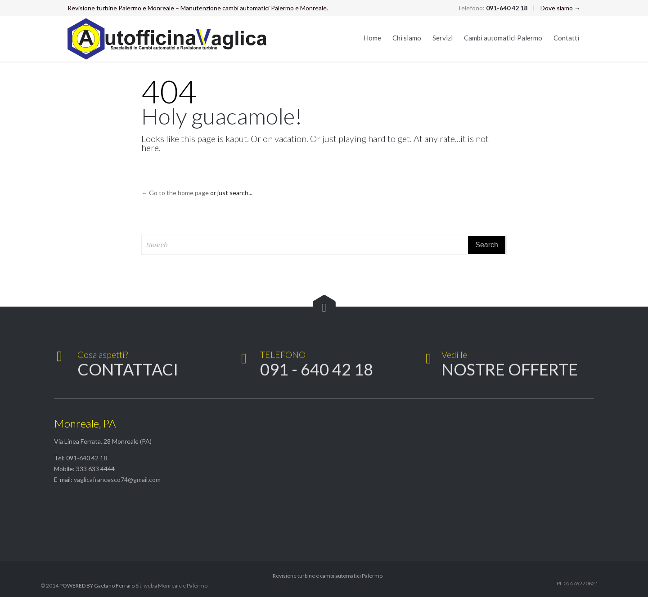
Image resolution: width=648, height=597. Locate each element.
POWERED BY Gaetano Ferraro (97, 585)
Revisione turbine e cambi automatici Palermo (327, 575)
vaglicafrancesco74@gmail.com (117, 479)
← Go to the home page (175, 192)
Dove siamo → (560, 8)
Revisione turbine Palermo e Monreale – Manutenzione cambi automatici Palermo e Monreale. (198, 8)
